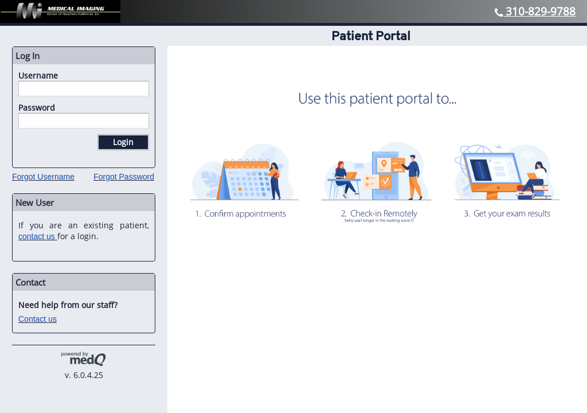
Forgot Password (123, 176)
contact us (36, 236)
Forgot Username (43, 176)
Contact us (37, 319)
